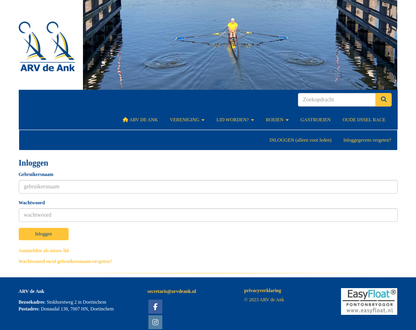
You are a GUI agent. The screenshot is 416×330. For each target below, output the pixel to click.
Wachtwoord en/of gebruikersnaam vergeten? (65, 261)
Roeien (277, 120)
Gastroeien (316, 120)
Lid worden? (235, 120)
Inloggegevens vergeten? (367, 140)
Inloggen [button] (43, 234)
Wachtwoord (32, 203)
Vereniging (187, 120)
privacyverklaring (262, 290)
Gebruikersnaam (36, 174)
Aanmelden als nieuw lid (44, 250)
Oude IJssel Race (364, 120)
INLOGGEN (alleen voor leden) (300, 140)
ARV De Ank (140, 120)
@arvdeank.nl (172, 291)
